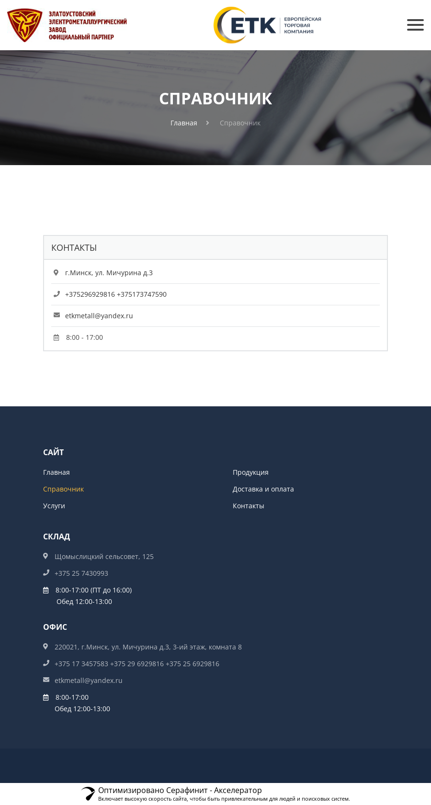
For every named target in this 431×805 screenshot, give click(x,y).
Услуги (54, 505)
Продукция (251, 472)
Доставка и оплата (263, 488)
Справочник (63, 488)
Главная (183, 122)
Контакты (248, 505)
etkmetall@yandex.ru (99, 315)
